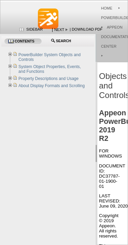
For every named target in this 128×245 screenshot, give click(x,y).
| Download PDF (86, 29)
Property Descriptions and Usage (48, 78)
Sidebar (34, 29)
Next (59, 30)
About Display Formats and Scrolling (51, 85)
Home (106, 8)
